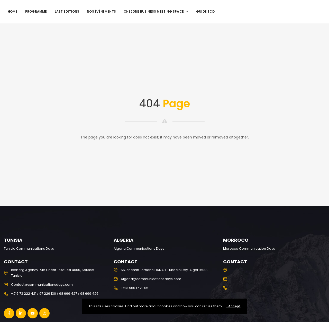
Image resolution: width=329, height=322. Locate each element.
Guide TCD (205, 11)
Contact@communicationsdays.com (42, 284)
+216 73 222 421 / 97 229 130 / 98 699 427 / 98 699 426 (54, 293)
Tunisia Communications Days (29, 248)
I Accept (233, 306)
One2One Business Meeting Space (156, 11)
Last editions (67, 11)
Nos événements (101, 11)
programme (36, 11)
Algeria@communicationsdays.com (151, 278)
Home (12, 11)
